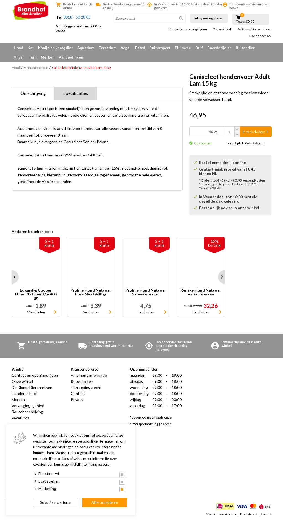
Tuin (32, 57)
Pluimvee (183, 48)
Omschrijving (33, 93)
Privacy (77, 399)
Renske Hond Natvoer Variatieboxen (200, 292)
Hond (18, 48)
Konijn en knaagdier (55, 48)
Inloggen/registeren (209, 18)
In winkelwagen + (255, 132)
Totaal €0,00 (245, 21)
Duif (199, 48)
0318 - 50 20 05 (76, 17)
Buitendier (245, 48)
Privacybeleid (248, 513)
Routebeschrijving (27, 411)
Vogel (126, 48)
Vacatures (20, 417)
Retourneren (82, 381)
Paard (140, 48)
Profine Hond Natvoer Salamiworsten (145, 292)
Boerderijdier (219, 48)
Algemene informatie (89, 375)
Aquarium (85, 48)
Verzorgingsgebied (28, 405)
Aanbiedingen (71, 57)
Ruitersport (160, 48)
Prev (12, 277)
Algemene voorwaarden (221, 513)
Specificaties (76, 93)
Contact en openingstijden (187, 29)
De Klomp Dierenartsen (254, 29)
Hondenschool (260, 36)
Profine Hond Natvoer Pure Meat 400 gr (90, 292)
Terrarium (107, 48)
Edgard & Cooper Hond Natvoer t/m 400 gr (35, 294)
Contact (78, 393)
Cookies (266, 513)
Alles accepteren (104, 502)
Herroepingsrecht (86, 387)
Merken (47, 57)
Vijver (19, 57)
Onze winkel (222, 29)
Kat (31, 48)
